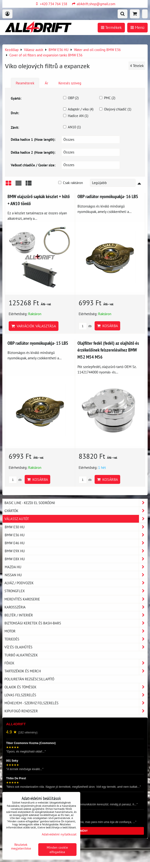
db (85, 326)
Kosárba (107, 325)
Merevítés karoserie (75, 599)
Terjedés (75, 639)
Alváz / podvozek (75, 583)
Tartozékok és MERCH (75, 671)
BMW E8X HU (76, 559)
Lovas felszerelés (75, 695)
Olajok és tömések (75, 687)
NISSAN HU (76, 575)
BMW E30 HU (76, 527)
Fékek (75, 663)
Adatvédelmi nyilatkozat (59, 834)
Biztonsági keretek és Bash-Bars (75, 623)
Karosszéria (75, 607)
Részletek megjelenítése (21, 846)
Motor (75, 631)
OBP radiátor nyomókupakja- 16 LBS (107, 196)
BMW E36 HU (76, 535)
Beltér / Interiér (75, 615)
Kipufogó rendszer (75, 711)
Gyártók (75, 511)
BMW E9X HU (76, 551)
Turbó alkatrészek (21, 655)
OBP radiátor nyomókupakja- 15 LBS (38, 343)
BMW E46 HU (76, 543)
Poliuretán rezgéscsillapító (29, 679)
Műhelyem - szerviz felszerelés (75, 703)
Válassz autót (75, 519)
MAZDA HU (76, 567)
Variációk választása (33, 326)
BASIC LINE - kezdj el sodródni (75, 503)
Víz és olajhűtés (75, 647)
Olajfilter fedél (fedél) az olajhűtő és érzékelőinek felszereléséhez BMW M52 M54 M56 (108, 350)
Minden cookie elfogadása (57, 849)
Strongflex (75, 591)
